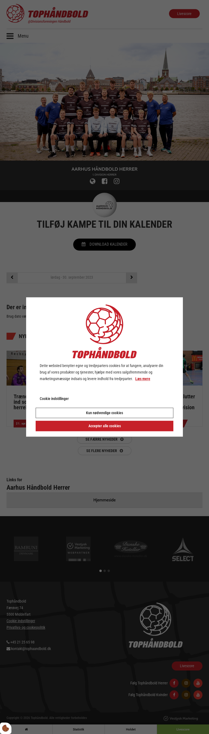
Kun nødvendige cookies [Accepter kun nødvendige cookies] (104, 413)
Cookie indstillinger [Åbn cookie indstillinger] (54, 399)
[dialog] (104, 367)
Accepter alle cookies (104, 426)
